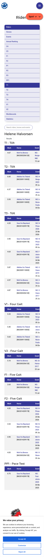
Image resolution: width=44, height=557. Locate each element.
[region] (22, 536)
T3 (7, 95)
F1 (7, 56)
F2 (7, 61)
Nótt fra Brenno (22, 153)
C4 (7, 46)
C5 (7, 51)
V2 (7, 109)
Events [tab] (8, 37)
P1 (7, 66)
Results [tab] (9, 139)
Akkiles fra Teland (23, 177)
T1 (7, 85)
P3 (7, 75)
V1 (7, 104)
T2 (7, 90)
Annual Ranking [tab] (12, 41)
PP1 (7, 80)
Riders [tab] (8, 27)
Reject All (22, 552)
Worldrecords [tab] (11, 114)
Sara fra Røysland (23, 223)
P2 (7, 71)
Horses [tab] (9, 32)
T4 (7, 100)
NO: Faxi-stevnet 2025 (39, 254)
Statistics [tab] (9, 119)
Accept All (22, 539)
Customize (22, 545)
